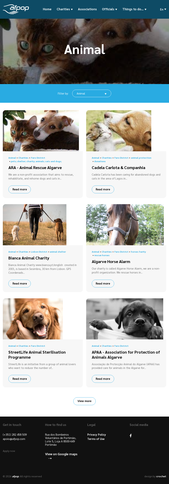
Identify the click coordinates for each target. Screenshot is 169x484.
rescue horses (101, 255)
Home (47, 9)
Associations (87, 9)
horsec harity (138, 251)
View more (85, 401)
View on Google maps (61, 454)
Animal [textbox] (81, 93)
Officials (108, 9)
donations (100, 161)
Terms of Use (95, 438)
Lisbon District (39, 251)
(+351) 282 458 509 (15, 434)
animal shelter (58, 251)
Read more (19, 189)
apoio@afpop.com (14, 438)
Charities (63, 9)
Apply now (9, 450)
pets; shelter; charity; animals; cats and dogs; (36, 161)
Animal (12, 157)
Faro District (38, 157)
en (161, 9)
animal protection (141, 157)
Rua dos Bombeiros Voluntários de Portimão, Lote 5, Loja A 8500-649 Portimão (60, 439)
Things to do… (133, 9)
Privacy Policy (96, 434)
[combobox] (91, 93)
